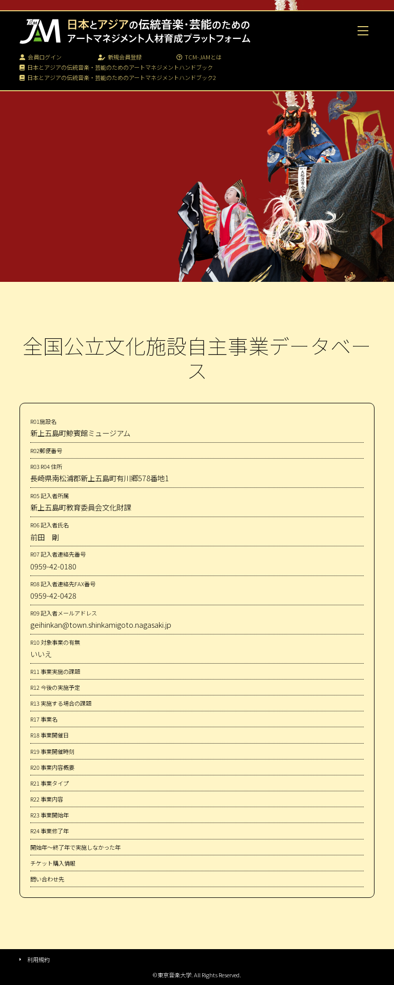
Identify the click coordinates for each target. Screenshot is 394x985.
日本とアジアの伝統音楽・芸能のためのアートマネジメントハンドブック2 (117, 77)
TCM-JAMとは (199, 57)
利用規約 (38, 959)
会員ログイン (40, 57)
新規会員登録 (120, 57)
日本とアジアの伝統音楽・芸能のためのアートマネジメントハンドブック (116, 67)
